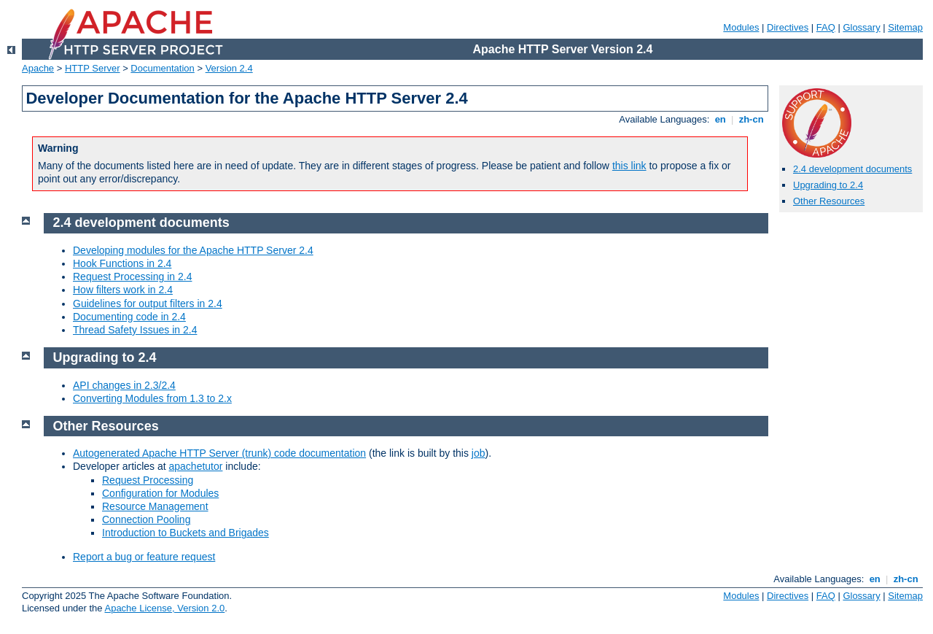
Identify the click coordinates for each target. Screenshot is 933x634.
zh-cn (751, 119)
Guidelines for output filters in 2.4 (147, 303)
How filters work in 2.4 (123, 289)
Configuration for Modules (160, 493)
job (478, 453)
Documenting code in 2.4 (129, 316)
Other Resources (828, 201)
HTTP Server (92, 68)
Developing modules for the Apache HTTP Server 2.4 (193, 250)
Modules (741, 27)
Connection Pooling (146, 519)
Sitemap (905, 27)
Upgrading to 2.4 (828, 184)
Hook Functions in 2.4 (122, 263)
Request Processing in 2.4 (132, 276)
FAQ (825, 27)
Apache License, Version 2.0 (164, 608)
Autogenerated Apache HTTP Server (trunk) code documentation (219, 453)
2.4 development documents (852, 168)
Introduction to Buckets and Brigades (185, 532)
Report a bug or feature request (144, 557)
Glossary (861, 27)
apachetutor (196, 466)
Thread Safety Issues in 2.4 (135, 330)
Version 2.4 (229, 68)
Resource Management (155, 506)
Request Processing (147, 480)
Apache (38, 68)
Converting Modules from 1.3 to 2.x (152, 398)
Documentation (162, 68)
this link (629, 165)
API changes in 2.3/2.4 (124, 385)
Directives (787, 27)
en (720, 119)
